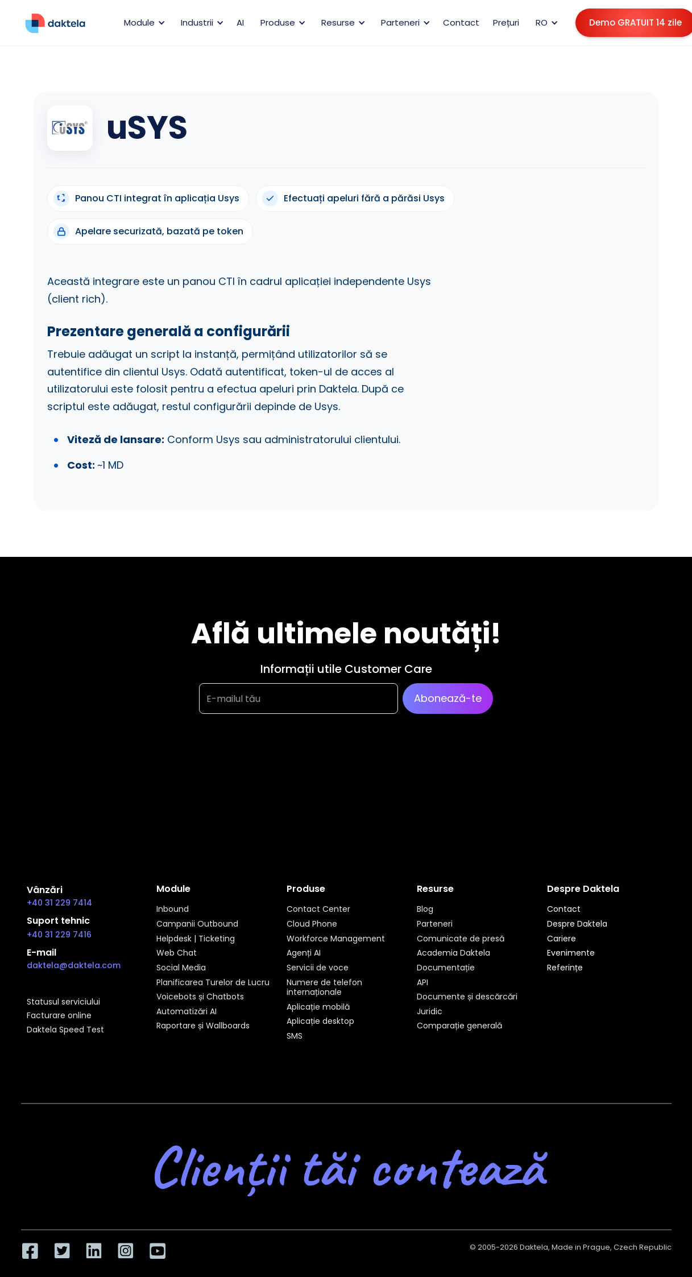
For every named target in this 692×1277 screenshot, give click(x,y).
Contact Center (318, 909)
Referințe (565, 968)
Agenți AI (304, 953)
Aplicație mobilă (318, 1007)
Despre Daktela (577, 924)
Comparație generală (459, 1026)
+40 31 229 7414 (59, 902)
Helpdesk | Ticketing (195, 939)
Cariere (561, 939)
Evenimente (571, 953)
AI (240, 22)
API (422, 983)
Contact (461, 22)
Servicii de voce (318, 968)
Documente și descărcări (467, 997)
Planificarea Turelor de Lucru (213, 983)
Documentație (446, 968)
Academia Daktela (453, 953)
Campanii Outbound (197, 924)
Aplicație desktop (320, 1021)
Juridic (429, 1012)
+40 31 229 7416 (59, 934)
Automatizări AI (186, 1012)
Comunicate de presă (460, 939)
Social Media (181, 968)
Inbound (172, 909)
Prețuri (506, 22)
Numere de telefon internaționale (324, 988)
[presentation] (285, 770)
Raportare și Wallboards (203, 1026)
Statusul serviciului (63, 1002)
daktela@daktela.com (74, 965)
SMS (295, 1036)
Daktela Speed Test (65, 1030)
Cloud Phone (312, 924)
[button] (142, 23)
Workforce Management (336, 939)
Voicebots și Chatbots (200, 997)
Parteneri (435, 924)
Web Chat (176, 953)
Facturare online (59, 1016)
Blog (425, 909)
